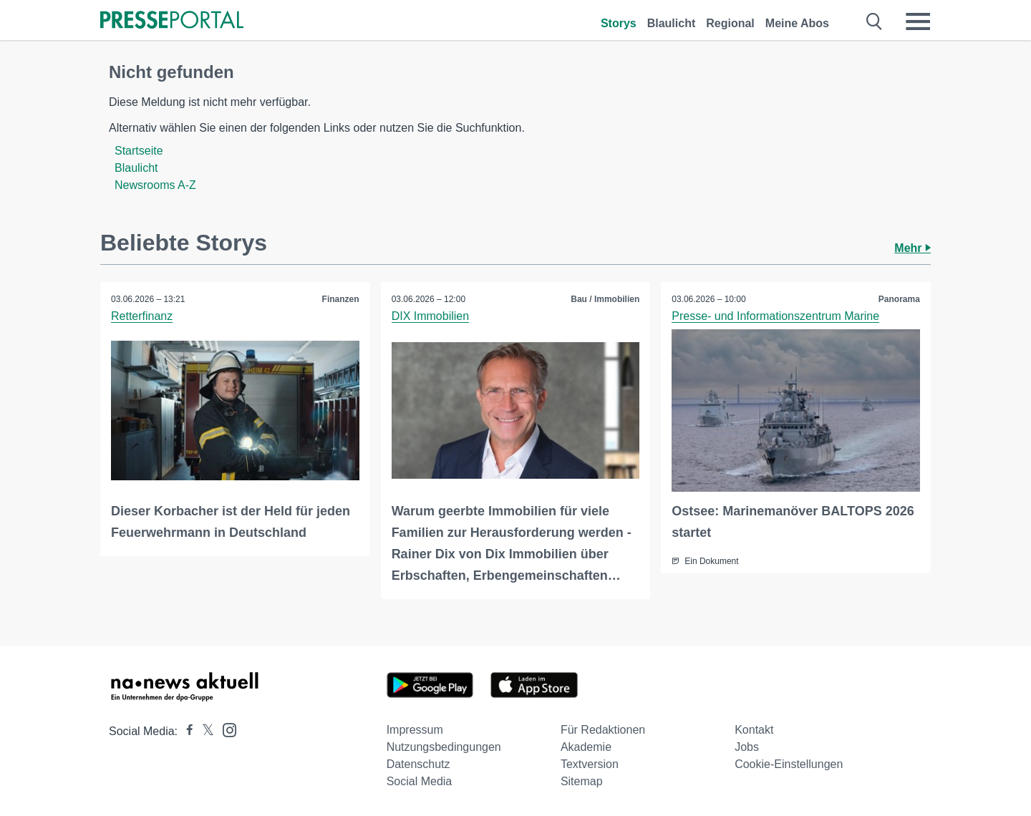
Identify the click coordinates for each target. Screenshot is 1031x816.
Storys (618, 23)
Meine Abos (797, 23)
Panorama (899, 299)
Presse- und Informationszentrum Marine (775, 316)
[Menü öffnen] (918, 21)
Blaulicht (671, 23)
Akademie (586, 747)
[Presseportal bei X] (203, 731)
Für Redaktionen (603, 730)
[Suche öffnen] (875, 21)
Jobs (747, 747)
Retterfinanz (142, 316)
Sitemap (582, 781)
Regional (730, 23)
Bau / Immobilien (605, 299)
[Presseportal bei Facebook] (185, 731)
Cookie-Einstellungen (789, 764)
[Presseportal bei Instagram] (225, 729)
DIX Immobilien (430, 316)
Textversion (590, 764)
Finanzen (340, 299)
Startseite (139, 151)
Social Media (419, 781)
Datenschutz (418, 764)
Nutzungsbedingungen (444, 747)
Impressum (415, 730)
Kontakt (754, 730)
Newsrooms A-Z (155, 185)
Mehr (912, 248)
